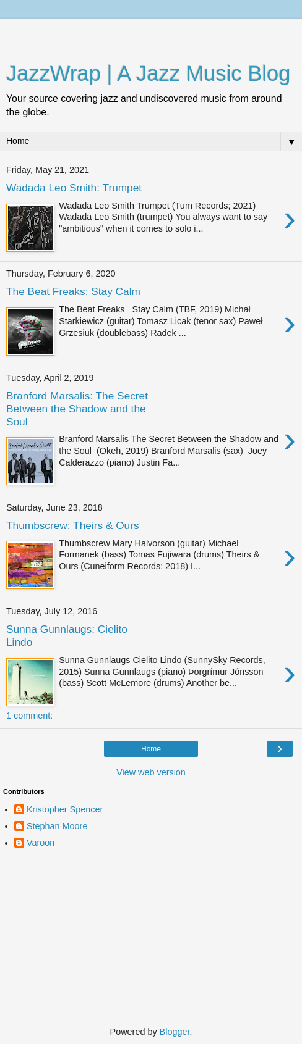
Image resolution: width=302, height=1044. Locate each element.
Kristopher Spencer (65, 809)
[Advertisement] (151, 34)
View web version (151, 772)
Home (151, 749)
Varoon (40, 843)
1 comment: (29, 715)
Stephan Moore (57, 826)
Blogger (175, 1032)
